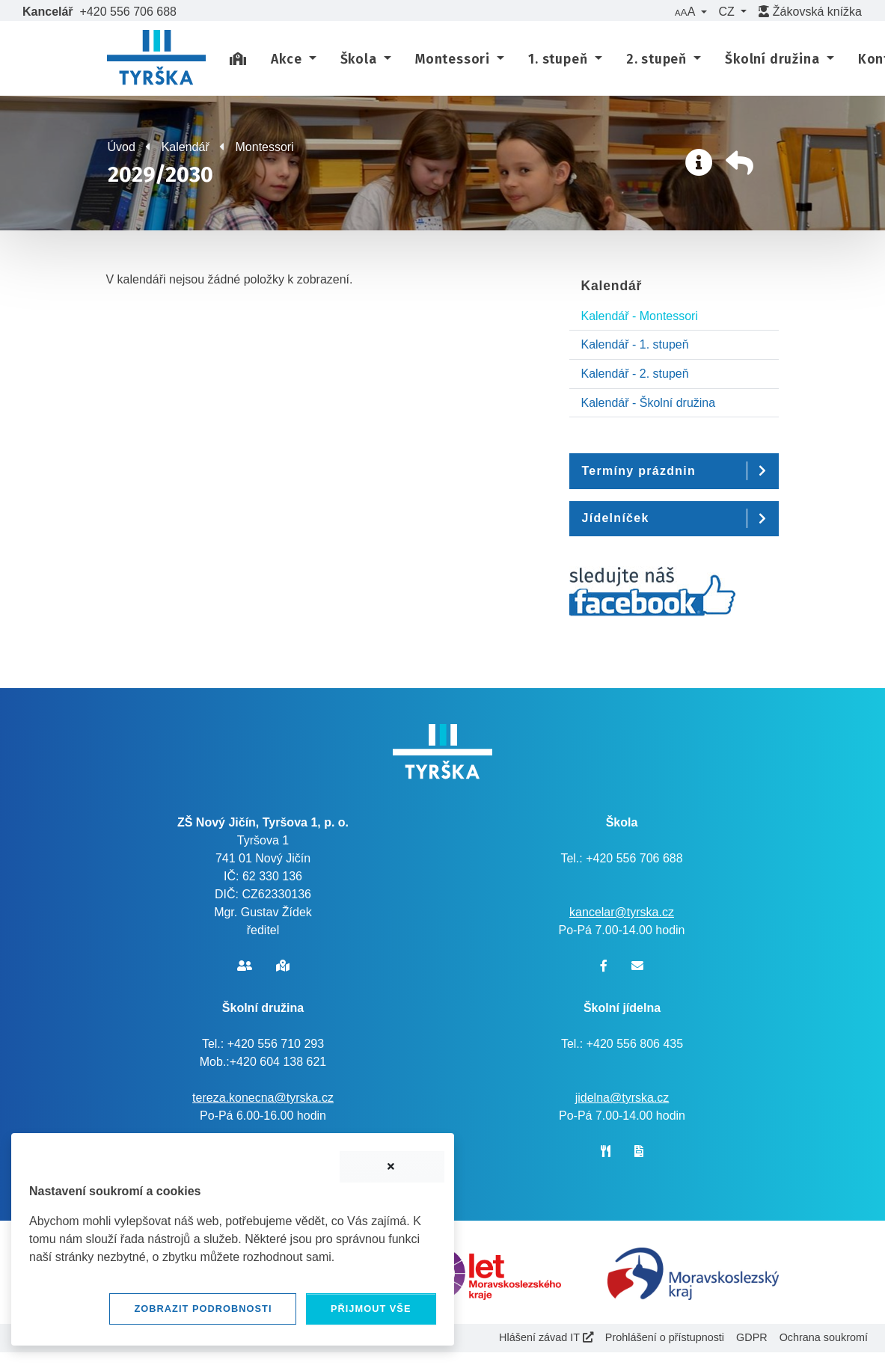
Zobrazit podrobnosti (203, 1308)
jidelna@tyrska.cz (622, 1097)
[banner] (156, 60)
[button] (690, 12)
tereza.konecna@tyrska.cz (263, 1097)
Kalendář (185, 147)
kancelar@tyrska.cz (621, 912)
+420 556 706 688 (128, 11)
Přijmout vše (371, 1308)
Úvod (121, 147)
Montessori (265, 147)
